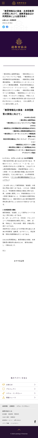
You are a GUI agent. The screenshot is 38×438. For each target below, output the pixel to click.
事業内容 (16, 414)
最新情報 (5, 406)
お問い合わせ (17, 420)
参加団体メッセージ (7, 420)
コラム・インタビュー (23, 406)
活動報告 (12, 406)
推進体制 (10, 414)
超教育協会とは (7, 411)
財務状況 (13, 417)
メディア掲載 (5, 423)
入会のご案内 (5, 417)
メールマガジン (14, 423)
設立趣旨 (4, 414)
